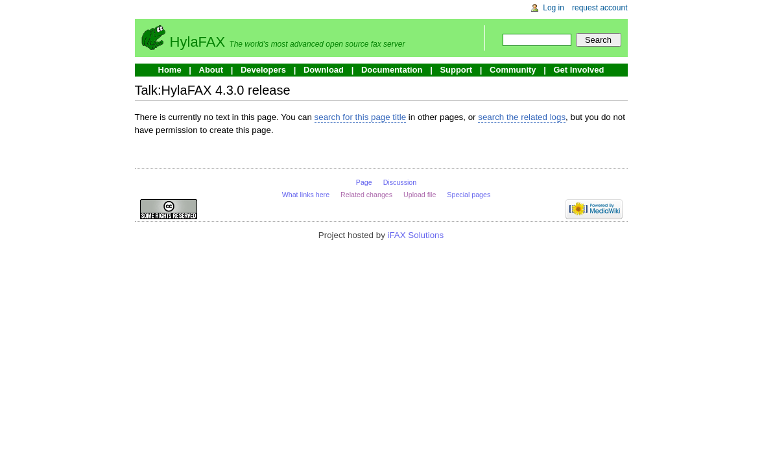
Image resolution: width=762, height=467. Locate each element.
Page (364, 182)
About (211, 70)
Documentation (392, 70)
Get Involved (578, 70)
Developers (263, 70)
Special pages (468, 194)
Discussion (400, 182)
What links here (305, 194)
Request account (600, 7)
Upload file (419, 194)
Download (324, 70)
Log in (553, 7)
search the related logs (522, 117)
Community (513, 70)
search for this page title (361, 117)
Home (170, 70)
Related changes (366, 194)
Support (456, 70)
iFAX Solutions (416, 235)
